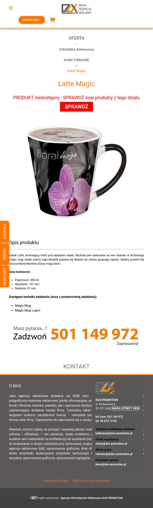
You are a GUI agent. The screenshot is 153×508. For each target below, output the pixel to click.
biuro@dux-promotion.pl (111, 464)
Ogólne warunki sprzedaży (91, 480)
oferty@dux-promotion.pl (111, 443)
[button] (11, 8)
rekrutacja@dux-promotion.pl (114, 454)
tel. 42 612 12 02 (106, 421)
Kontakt (4, 276)
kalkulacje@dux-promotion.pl (114, 433)
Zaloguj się (32, 20)
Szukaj (4, 231)
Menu (4, 253)
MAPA (116, 408)
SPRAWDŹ (76, 107)
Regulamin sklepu (56, 480)
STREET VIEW (130, 408)
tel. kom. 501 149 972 (109, 416)
